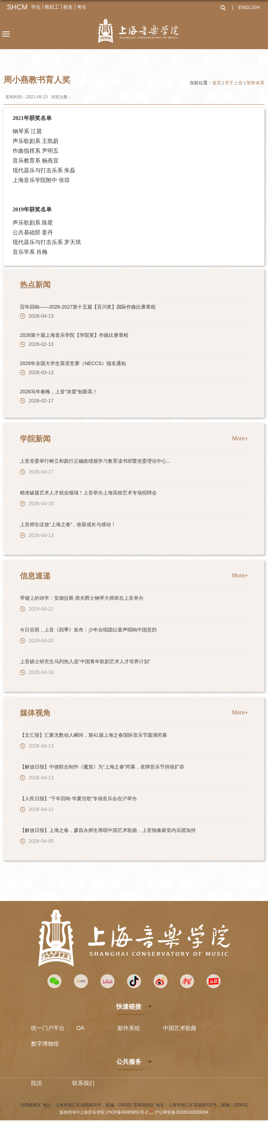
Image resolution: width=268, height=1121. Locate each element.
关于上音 (234, 82)
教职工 (52, 7)
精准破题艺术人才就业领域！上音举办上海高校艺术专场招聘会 (88, 492)
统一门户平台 (48, 1028)
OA (80, 1028)
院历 (36, 1083)
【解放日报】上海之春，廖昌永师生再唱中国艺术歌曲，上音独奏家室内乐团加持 (108, 830)
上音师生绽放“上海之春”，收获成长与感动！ (68, 524)
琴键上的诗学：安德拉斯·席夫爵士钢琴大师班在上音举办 (81, 598)
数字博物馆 (45, 1044)
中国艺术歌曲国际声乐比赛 (196, 1028)
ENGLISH (249, 7)
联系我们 (83, 1083)
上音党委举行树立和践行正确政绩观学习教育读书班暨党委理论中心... (95, 461)
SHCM (17, 7)
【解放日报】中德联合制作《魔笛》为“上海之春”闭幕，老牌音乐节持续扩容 (102, 767)
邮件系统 (129, 1028)
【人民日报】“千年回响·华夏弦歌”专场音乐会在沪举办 (78, 798)
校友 (68, 7)
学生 (36, 7)
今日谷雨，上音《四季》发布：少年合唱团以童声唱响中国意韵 (88, 630)
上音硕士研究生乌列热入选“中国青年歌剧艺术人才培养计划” (85, 661)
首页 (216, 82)
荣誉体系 (255, 82)
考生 (82, 7)
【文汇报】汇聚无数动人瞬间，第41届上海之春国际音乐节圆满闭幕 (93, 735)
